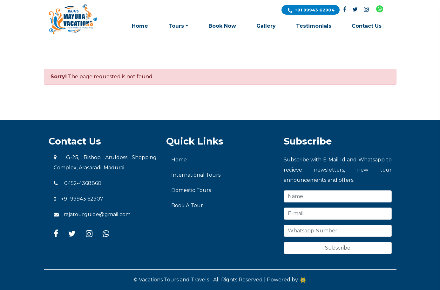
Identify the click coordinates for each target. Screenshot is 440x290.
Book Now (222, 26)
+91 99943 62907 (78, 199)
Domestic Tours (191, 190)
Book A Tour (187, 205)
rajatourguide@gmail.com (92, 214)
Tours (176, 26)
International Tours (195, 175)
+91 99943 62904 (311, 10)
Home (140, 26)
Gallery (266, 26)
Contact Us (367, 26)
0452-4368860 (77, 183)
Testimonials (313, 26)
